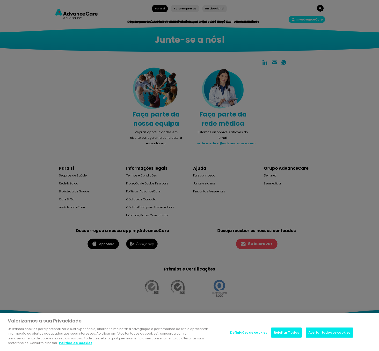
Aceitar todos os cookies (329, 332)
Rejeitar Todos (286, 332)
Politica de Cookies (75, 343)
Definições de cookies (248, 332)
